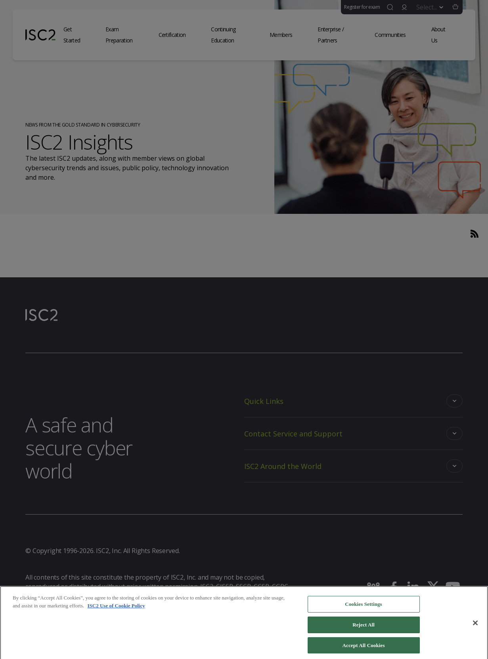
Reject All (363, 628)
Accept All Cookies (364, 648)
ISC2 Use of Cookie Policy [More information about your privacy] (116, 609)
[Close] (475, 626)
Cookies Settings (363, 607)
